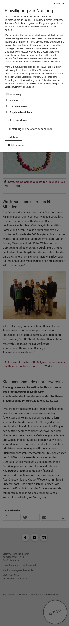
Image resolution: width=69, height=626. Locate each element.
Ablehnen (13, 137)
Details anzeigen (16, 145)
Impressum (59, 3)
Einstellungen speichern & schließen (30, 129)
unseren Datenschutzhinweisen (45, 61)
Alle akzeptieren (17, 120)
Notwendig (13, 94)
